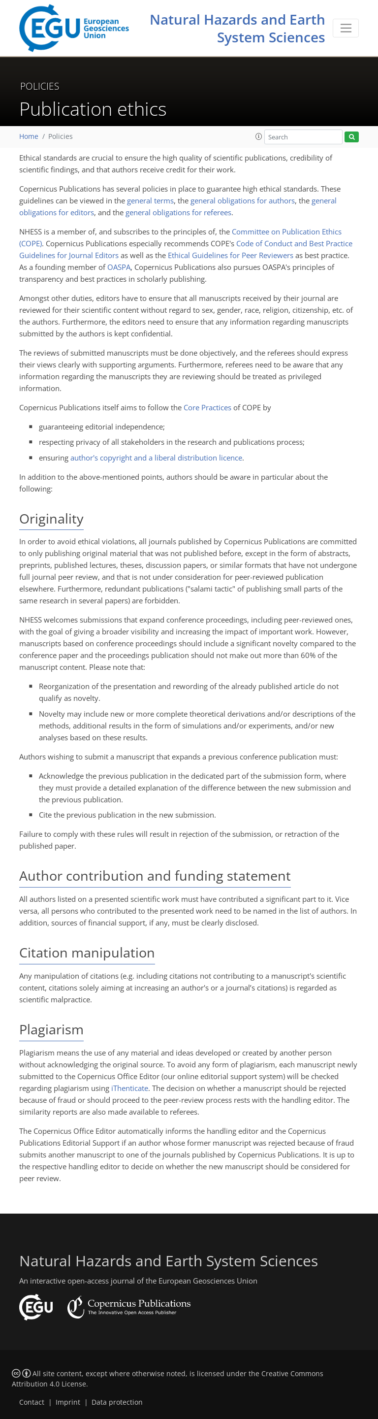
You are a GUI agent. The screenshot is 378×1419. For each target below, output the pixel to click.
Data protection (117, 1402)
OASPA (118, 267)
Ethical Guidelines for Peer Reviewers (230, 255)
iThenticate (129, 1088)
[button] (258, 136)
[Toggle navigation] (346, 28)
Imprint (68, 1402)
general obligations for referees (178, 212)
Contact (31, 1402)
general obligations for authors (242, 200)
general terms (150, 200)
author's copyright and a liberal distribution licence (156, 457)
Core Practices (207, 407)
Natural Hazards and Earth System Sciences (237, 28)
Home (28, 136)
